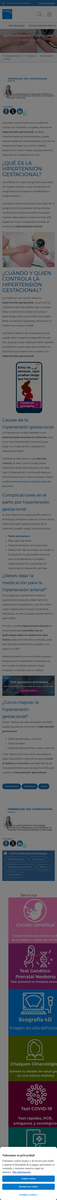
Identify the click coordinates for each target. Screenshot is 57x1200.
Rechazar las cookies (28, 1187)
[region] (28, 1173)
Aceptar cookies (28, 1179)
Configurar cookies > (28, 1195)
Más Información (21, 1172)
